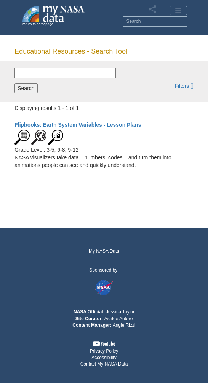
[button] (183, 86)
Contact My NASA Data (104, 364)
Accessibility (103, 357)
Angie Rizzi (124, 325)
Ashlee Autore (118, 318)
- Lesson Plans (77, 125)
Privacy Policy (104, 351)
